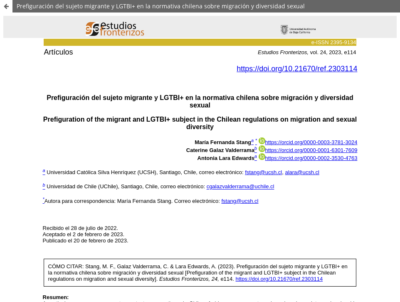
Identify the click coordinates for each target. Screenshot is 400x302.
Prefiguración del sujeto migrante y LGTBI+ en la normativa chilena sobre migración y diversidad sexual (161, 6)
